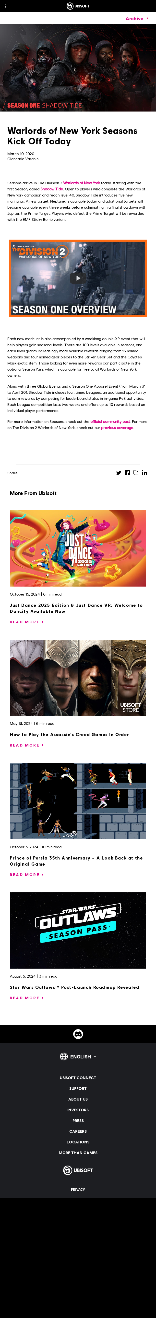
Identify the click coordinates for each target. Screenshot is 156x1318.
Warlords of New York (81, 182)
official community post (110, 421)
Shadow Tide (51, 189)
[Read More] (25, 621)
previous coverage (117, 427)
